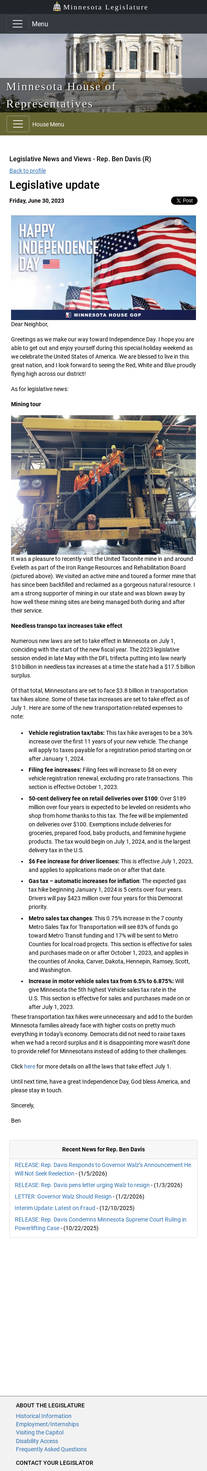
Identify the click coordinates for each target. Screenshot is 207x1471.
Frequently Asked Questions (51, 1449)
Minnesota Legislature (100, 6)
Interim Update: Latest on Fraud (55, 1208)
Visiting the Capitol (39, 1432)
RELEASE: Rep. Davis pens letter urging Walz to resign (82, 1185)
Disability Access (37, 1441)
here (29, 1066)
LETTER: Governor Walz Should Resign (63, 1196)
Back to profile (27, 170)
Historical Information (44, 1416)
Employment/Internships (47, 1424)
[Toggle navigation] (17, 24)
